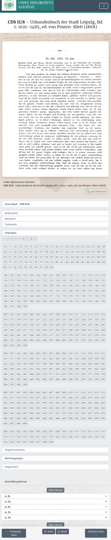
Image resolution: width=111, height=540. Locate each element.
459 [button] (77, 408)
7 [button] (27, 238)
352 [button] (31, 369)
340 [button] (57, 363)
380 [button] (5, 379)
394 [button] (96, 379)
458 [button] (70, 408)
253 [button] (38, 329)
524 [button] (57, 436)
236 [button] (31, 324)
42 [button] (67, 251)
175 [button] (77, 296)
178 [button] (96, 296)
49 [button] (103, 251)
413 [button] (90, 392)
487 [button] (51, 418)
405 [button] (38, 392)
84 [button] (77, 262)
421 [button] (38, 397)
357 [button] (64, 369)
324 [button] (57, 358)
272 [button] (57, 335)
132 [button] (5, 285)
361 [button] (90, 369)
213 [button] (90, 314)
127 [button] (77, 280)
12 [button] (15, 246)
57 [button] (41, 257)
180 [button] (5, 301)
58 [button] (46, 257)
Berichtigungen (14, 458)
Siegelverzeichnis (15, 449)
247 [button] (103, 324)
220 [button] (31, 319)
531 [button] (103, 436)
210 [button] (70, 314)
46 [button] (88, 251)
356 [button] (57, 369)
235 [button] (25, 324)
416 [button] (5, 397)
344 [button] (83, 363)
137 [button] (38, 285)
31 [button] (10, 251)
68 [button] (98, 257)
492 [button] (83, 418)
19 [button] (51, 246)
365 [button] (12, 374)
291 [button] (77, 340)
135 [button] (25, 285)
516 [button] (5, 436)
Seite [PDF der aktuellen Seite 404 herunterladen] (48, 531)
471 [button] (51, 413)
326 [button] (70, 358)
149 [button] (12, 290)
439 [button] (51, 402)
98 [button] (46, 267)
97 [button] (41, 267)
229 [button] (90, 319)
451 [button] (25, 408)
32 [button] (15, 251)
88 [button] (98, 262)
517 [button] (12, 436)
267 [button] (25, 335)
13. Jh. (7, 506)
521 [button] (38, 436)
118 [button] (18, 280)
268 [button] (31, 335)
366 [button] (18, 374)
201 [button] (12, 314)
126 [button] (70, 280)
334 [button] (18, 363)
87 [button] (93, 262)
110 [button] (70, 275)
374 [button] (70, 374)
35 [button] (30, 251)
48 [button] (98, 251)
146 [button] (96, 285)
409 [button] (64, 392)
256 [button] (57, 329)
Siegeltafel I (11, 466)
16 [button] (36, 246)
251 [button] (25, 329)
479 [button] (103, 413)
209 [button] (64, 314)
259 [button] (77, 329)
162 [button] (96, 290)
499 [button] (25, 423)
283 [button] (25, 340)
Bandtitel (10, 218)
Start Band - (17, 204)
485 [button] (38, 418)
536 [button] (31, 441)
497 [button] (12, 423)
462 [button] (96, 408)
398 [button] (18, 384)
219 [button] (25, 319)
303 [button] (25, 353)
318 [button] (18, 358)
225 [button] (64, 319)
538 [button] (44, 441)
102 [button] (18, 275)
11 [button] (10, 246)
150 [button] (18, 290)
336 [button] (31, 363)
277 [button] (90, 335)
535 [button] (25, 441)
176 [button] (83, 296)
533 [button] (12, 441)
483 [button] (25, 418)
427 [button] (77, 397)
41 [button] (62, 251)
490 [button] (70, 418)
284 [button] (31, 340)
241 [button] (64, 324)
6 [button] (23, 238)
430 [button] (96, 397)
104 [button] (31, 275)
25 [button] (83, 246)
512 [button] (83, 431)
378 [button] (96, 374)
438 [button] (44, 402)
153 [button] (38, 290)
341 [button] (64, 363)
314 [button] (96, 353)
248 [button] (5, 329)
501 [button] (12, 431)
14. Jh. (7, 512)
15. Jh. (7, 517)
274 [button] (70, 335)
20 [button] (57, 246)
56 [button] (36, 257)
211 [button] (77, 314)
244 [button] (83, 324)
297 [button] (12, 345)
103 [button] (25, 275)
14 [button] (25, 246)
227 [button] (77, 319)
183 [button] (25, 301)
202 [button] (18, 314)
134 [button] (18, 285)
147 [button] (103, 285)
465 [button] (12, 413)
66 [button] (88, 257)
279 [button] (103, 335)
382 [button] (18, 379)
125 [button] (64, 280)
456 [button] (57, 408)
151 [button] (25, 290)
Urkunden (10, 232)
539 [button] (51, 441)
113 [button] (90, 275)
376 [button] (83, 374)
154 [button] (44, 290)
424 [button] (57, 397)
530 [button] (96, 436)
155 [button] (51, 290)
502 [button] (18, 431)
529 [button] (90, 436)
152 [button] (31, 290)
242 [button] (70, 324)
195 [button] (103, 301)
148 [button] (5, 290)
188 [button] (57, 301)
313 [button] (90, 353)
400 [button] (5, 392)
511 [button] (77, 431)
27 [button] (93, 246)
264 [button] (5, 335)
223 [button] (51, 319)
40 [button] (57, 251)
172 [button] (57, 296)
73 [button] (20, 262)
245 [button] (90, 324)
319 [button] (25, 358)
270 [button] (44, 335)
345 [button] (90, 363)
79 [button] (51, 262)
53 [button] (20, 257)
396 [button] (5, 384)
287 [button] (51, 340)
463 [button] (103, 408)
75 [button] (30, 262)
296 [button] (5, 345)
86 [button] (88, 262)
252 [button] (31, 329)
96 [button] (36, 267)
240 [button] (57, 324)
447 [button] (103, 402)
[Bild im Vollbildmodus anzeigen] (106, 37)
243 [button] (77, 324)
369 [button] (38, 374)
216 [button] (5, 319)
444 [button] (83, 402)
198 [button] (18, 306)
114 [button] (96, 275)
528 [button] (83, 436)
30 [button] (4, 251)
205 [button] (38, 314)
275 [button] (77, 335)
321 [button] (38, 358)
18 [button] (46, 246)
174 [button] (70, 296)
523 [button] (51, 436)
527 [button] (77, 436)
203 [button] (25, 314)
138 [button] (44, 285)
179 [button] (103, 296)
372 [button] (57, 374)
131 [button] (103, 280)
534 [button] (18, 441)
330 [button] (96, 358)
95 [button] (30, 267)
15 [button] (30, 246)
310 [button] (70, 353)
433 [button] (12, 402)
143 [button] (77, 285)
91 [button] (10, 267)
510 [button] (70, 431)
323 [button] (51, 358)
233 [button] (12, 324)
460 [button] (83, 408)
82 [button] (67, 262)
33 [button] (20, 251)
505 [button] (38, 431)
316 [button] (5, 358)
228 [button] (83, 319)
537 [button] (38, 441)
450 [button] (18, 408)
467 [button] (25, 413)
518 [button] (18, 436)
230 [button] (96, 319)
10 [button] (4, 246)
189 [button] (64, 301)
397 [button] (12, 384)
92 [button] (15, 267)
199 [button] (25, 306)
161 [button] (90, 290)
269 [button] (38, 335)
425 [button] (64, 397)
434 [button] (18, 402)
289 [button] (64, 340)
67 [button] (93, 257)
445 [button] (90, 402)
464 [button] (5, 413)
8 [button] (31, 238)
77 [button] (41, 262)
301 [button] (12, 353)
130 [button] (96, 280)
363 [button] (103, 369)
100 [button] (5, 275)
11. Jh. (7, 496)
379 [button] (103, 374)
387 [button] (51, 379)
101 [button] (12, 275)
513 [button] (90, 431)
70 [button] (4, 262)
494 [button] (96, 418)
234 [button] (18, 324)
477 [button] (90, 413)
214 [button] (96, 314)
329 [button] (90, 358)
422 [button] (44, 397)
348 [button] (5, 369)
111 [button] (77, 275)
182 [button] (18, 301)
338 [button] (44, 363)
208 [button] (57, 314)
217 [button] (12, 319)
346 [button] (96, 363)
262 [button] (96, 329)
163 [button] (103, 290)
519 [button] (25, 436)
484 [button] (31, 418)
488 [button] (57, 418)
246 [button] (96, 324)
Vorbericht (11, 224)
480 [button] (5, 418)
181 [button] (12, 301)
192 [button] (83, 301)
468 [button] (31, 413)
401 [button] (12, 392)
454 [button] (44, 408)
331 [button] (103, 358)
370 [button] (44, 374)
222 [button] (44, 319)
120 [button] (31, 280)
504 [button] (31, 431)
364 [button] (5, 374)
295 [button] (103, 340)
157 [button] (64, 290)
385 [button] (38, 379)
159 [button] (77, 290)
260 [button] (83, 329)
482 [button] (18, 418)
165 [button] (12, 296)
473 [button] (64, 413)
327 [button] (77, 358)
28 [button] (98, 246)
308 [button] (57, 353)
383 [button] (25, 379)
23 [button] (72, 246)
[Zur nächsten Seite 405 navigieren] (96, 533)
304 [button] (31, 353)
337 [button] (38, 363)
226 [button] (70, 319)
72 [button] (15, 262)
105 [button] (38, 275)
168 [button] (31, 296)
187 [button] (51, 301)
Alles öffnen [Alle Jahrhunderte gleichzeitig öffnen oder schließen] (55, 490)
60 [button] (57, 257)
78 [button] (46, 262)
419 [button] (25, 397)
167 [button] (25, 296)
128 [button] (83, 280)
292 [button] (83, 340)
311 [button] (77, 353)
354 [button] (44, 369)
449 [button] (12, 408)
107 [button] (51, 275)
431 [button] (103, 397)
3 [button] (12, 238)
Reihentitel (11, 213)
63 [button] (72, 257)
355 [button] (51, 369)
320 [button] (31, 358)
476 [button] (83, 413)
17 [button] (41, 246)
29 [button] (103, 246)
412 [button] (83, 392)
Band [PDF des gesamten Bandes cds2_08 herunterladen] (62, 531)
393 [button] (90, 379)
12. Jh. (7, 501)
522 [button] (44, 436)
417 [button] (12, 397)
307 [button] (51, 353)
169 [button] (38, 296)
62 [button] (67, 257)
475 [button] (77, 413)
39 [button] (51, 251)
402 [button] (18, 392)
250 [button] (18, 329)
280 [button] (5, 340)
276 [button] (83, 335)
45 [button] (83, 251)
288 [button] (57, 340)
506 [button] (44, 431)
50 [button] (4, 257)
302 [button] (18, 353)
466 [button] (18, 413)
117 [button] (12, 280)
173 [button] (64, 296)
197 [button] (12, 306)
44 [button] (77, 251)
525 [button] (64, 436)
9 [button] (35, 238)
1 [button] (4, 238)
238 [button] (44, 324)
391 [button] (77, 379)
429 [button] (90, 397)
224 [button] (57, 319)
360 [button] (83, 369)
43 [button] (72, 251)
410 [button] (70, 392)
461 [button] (90, 408)
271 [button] (51, 335)
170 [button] (44, 296)
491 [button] (77, 418)
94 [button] (25, 267)
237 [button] (38, 324)
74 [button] (25, 262)
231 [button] (103, 319)
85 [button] (83, 262)
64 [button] (77, 257)
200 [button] (5, 314)
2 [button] (8, 238)
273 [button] (64, 335)
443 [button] (77, 402)
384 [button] (31, 379)
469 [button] (38, 413)
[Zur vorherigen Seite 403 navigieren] (14, 533)
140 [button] (57, 285)
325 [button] (64, 358)
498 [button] (18, 423)
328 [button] (83, 358)
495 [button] (103, 418)
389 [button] (64, 379)
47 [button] (93, 251)
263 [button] (103, 329)
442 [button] (70, 402)
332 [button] (5, 363)
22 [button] (67, 246)
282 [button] (18, 340)
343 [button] (77, 363)
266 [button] (18, 335)
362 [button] (96, 369)
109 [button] (64, 275)
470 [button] (44, 413)
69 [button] (103, 257)
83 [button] (72, 262)
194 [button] (96, 301)
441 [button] (64, 402)
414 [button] (96, 392)
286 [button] (44, 340)
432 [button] (5, 402)
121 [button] (38, 280)
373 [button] (64, 374)
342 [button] (70, 363)
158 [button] (70, 290)
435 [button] (25, 402)
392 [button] (83, 379)
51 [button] (10, 257)
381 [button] (12, 379)
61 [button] (62, 257)
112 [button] (83, 275)
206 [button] (44, 314)
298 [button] (18, 345)
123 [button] (51, 280)
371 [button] (51, 374)
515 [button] (103, 431)
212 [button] (83, 314)
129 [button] (90, 280)
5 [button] (19, 238)
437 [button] (38, 402)
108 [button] (57, 275)
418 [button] (18, 397)
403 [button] (25, 392)
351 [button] (25, 369)
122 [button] (44, 280)
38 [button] (46, 251)
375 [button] (77, 374)
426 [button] (70, 397)
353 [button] (38, 369)
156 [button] (57, 290)
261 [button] (90, 329)
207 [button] (51, 314)
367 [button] (25, 374)
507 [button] (51, 431)
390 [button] (70, 379)
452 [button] (31, 408)
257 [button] (64, 329)
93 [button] (20, 267)
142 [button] (70, 285)
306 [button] (44, 353)
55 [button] (30, 257)
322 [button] (44, 358)
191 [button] (77, 301)
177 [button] (90, 296)
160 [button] (83, 290)
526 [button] (70, 436)
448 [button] (5, 408)
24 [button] (77, 246)
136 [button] (31, 285)
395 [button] (103, 379)
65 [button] (83, 257)
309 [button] (64, 353)
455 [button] (51, 408)
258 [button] (70, 329)
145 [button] (90, 285)
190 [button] (70, 301)
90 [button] (4, 267)
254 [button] (44, 329)
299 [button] (25, 345)
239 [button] (51, 324)
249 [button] (12, 329)
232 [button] (5, 324)
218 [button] (18, 319)
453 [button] (38, 408)
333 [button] (12, 363)
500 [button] (5, 431)
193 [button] (90, 301)
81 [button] (62, 262)
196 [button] (5, 306)
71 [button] (10, 262)
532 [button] (5, 441)
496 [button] (5, 423)
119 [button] (25, 280)
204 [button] (31, 314)
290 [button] (70, 340)
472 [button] (57, 413)
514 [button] (96, 431)
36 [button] (36, 251)
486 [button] (44, 418)
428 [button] (83, 397)
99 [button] (51, 267)
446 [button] (96, 402)
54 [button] (25, 257)
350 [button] (18, 369)
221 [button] (38, 319)
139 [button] (51, 285)
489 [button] (64, 418)
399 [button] (25, 384)
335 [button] (25, 363)
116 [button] (5, 280)
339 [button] (51, 363)
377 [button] (90, 374)
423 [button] (51, 397)
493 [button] (90, 418)
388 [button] (57, 379)
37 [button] (41, 251)
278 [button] (96, 335)
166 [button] (18, 296)
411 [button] (77, 392)
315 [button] (103, 353)
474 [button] (70, 413)
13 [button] (20, 246)
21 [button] (62, 246)
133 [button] (12, 285)
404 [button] (31, 392)
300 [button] (5, 353)
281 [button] (12, 340)
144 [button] (83, 285)
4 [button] (15, 238)
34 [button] (25, 251)
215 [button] (103, 314)
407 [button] (51, 392)
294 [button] (96, 340)
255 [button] (51, 329)
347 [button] (103, 363)
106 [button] (44, 275)
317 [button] (12, 358)
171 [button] (51, 296)
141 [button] (64, 285)
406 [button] (44, 392)
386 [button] (44, 379)
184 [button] (31, 301)
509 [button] (64, 431)
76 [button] (36, 262)
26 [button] (88, 246)
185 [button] (38, 301)
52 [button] (15, 257)
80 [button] (57, 262)
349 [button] (12, 369)
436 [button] (31, 402)
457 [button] (64, 408)
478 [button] (96, 413)
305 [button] (38, 353)
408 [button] (57, 392)
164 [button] (5, 296)
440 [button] (57, 402)
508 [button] (57, 431)
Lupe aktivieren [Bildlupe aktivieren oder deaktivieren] (96, 191)
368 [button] (31, 374)
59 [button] (51, 257)
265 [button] (12, 335)
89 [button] (103, 262)
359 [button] (77, 369)
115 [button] (103, 275)
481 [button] (12, 418)
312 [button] (83, 353)
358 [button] (70, 369)
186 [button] (44, 301)
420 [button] (31, 397)
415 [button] (103, 392)
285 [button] (38, 340)
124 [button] (57, 280)
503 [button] (25, 431)
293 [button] (90, 340)
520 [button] (31, 436)
